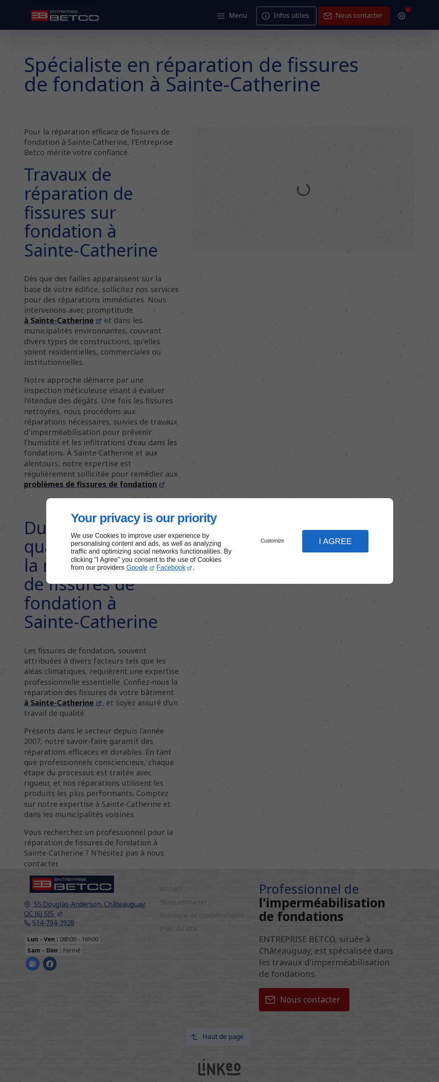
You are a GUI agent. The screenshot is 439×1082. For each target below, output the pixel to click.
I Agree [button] (335, 541)
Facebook (171, 567)
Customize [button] (272, 541)
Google (137, 567)
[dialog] (219, 541)
